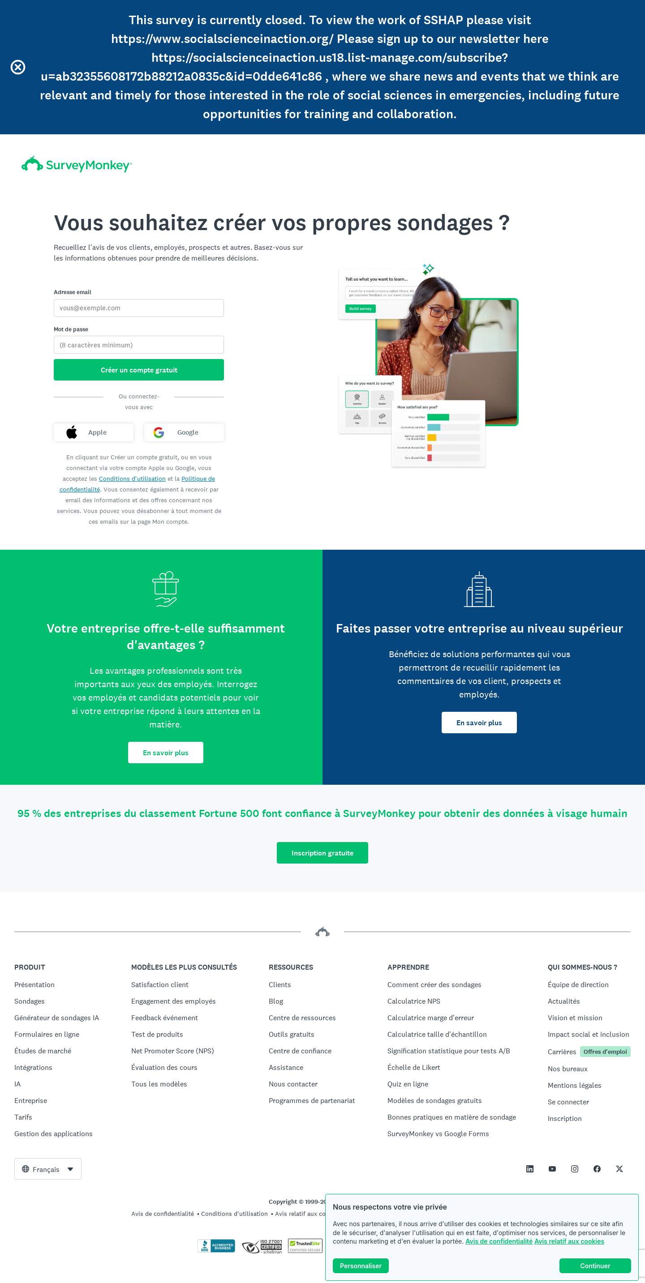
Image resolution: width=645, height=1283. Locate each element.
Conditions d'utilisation (132, 479)
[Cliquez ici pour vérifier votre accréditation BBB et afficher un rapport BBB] (216, 1251)
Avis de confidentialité (499, 1241)
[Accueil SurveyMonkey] (77, 164)
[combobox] (48, 1169)
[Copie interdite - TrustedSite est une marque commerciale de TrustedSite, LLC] (305, 1251)
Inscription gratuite (322, 853)
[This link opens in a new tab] (530, 1169)
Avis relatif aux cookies (569, 1241)
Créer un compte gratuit (139, 370)
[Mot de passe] (139, 345)
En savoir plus (166, 752)
